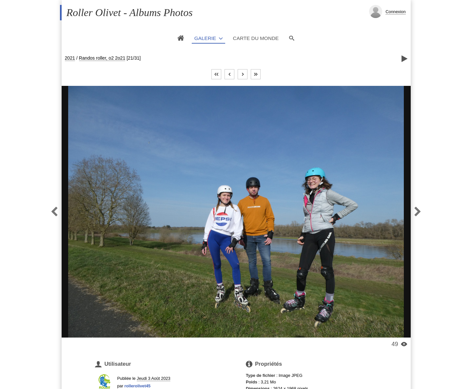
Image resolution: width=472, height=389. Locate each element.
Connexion (395, 11)
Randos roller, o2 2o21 (102, 58)
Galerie (205, 38)
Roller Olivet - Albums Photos (130, 12)
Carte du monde (256, 38)
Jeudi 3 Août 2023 (153, 378)
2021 (70, 58)
